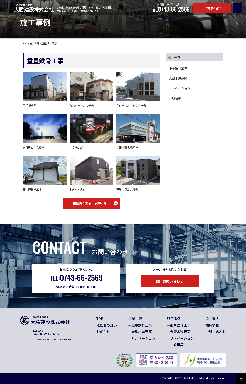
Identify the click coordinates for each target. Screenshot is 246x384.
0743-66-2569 (171, 9)
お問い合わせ (211, 8)
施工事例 (174, 318)
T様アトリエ (77, 189)
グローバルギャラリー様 (131, 105)
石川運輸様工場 (32, 189)
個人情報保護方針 (165, 378)
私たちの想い (106, 325)
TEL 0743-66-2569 (40, 339)
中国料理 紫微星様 (127, 147)
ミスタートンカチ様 (82, 105)
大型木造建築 (178, 78)
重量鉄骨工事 (178, 68)
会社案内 (212, 318)
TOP (99, 318)
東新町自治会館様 (33, 147)
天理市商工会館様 (127, 189)
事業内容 (135, 318)
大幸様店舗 (76, 147)
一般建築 (175, 98)
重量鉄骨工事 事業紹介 (89, 203)
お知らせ (103, 331)
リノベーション (179, 88)
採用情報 (212, 325)
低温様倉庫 (29, 105)
